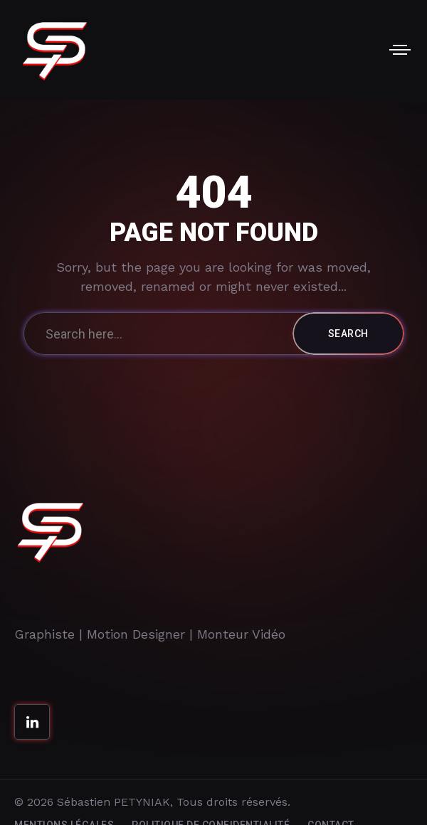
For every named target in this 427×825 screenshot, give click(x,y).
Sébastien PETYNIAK (113, 802)
